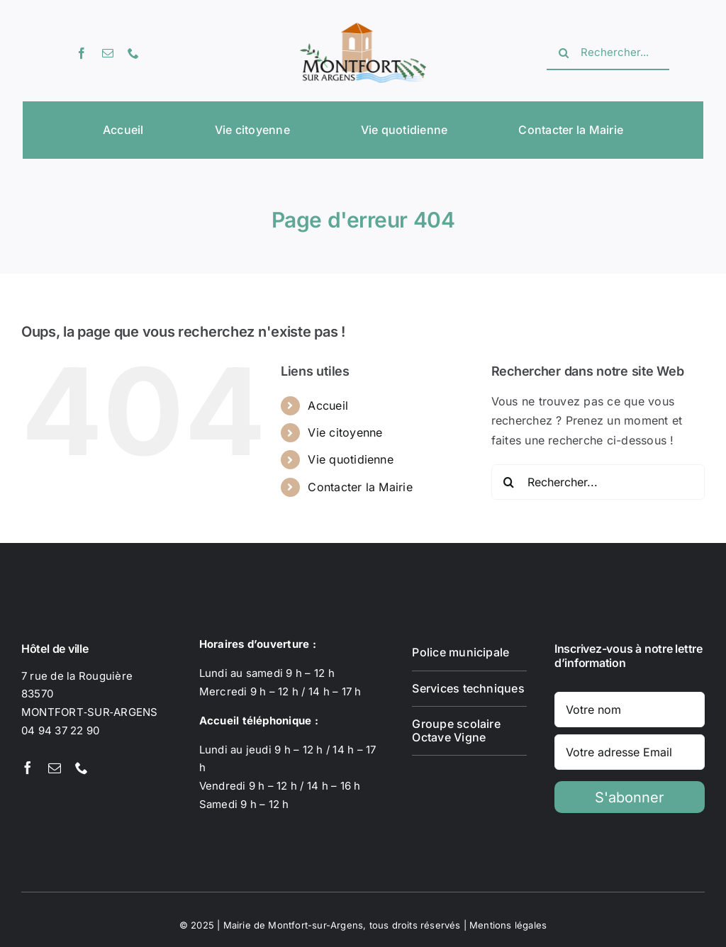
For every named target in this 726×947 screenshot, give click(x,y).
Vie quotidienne (350, 459)
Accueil (328, 405)
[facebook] (81, 53)
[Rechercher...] (608, 53)
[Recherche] (564, 53)
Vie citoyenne (345, 432)
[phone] (133, 53)
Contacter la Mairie (360, 487)
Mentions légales (508, 925)
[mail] (107, 53)
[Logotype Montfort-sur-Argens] (362, 28)
